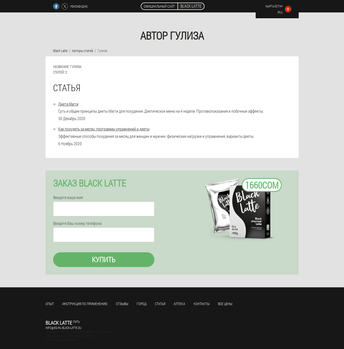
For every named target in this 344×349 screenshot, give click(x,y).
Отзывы (122, 303)
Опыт (50, 303)
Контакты (202, 303)
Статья (160, 303)
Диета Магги (68, 104)
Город (142, 303)
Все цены (225, 303)
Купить (103, 259)
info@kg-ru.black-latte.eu (64, 328)
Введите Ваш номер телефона (77, 223)
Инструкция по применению (85, 303)
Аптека (179, 303)
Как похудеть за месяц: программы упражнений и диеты (104, 128)
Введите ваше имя (68, 197)
